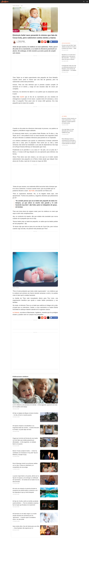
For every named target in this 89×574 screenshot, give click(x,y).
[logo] (4, 2)
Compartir (54, 41)
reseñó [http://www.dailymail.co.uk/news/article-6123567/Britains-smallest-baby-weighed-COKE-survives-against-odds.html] (22, 97)
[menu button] (87, 2)
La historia (16, 312)
